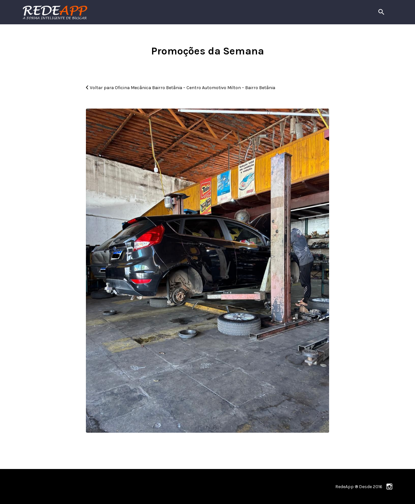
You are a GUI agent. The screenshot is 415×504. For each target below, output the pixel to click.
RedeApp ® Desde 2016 (358, 486)
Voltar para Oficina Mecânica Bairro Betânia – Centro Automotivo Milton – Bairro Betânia (182, 87)
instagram (389, 486)
